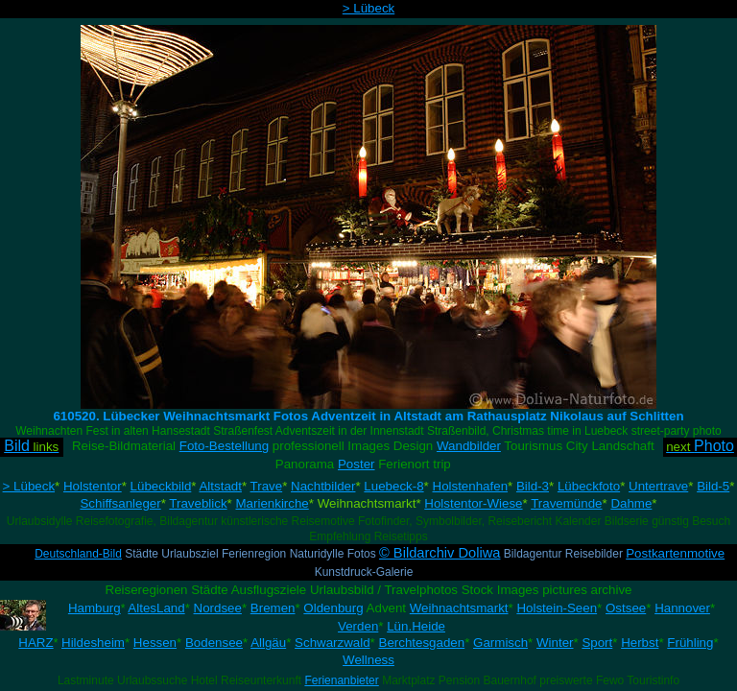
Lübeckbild (161, 486)
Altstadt (220, 486)
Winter (555, 642)
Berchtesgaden (422, 642)
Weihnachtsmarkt (459, 608)
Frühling (690, 642)
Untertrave (658, 486)
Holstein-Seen (556, 608)
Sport (597, 642)
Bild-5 (713, 486)
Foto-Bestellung (224, 446)
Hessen (155, 642)
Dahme (631, 503)
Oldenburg (333, 608)
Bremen (273, 608)
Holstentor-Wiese (473, 503)
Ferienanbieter (341, 680)
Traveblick (197, 503)
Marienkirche (271, 503)
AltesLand (156, 608)
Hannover (682, 608)
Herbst (639, 642)
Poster (356, 464)
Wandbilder (469, 446)
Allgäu (268, 642)
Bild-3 (532, 486)
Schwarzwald (332, 642)
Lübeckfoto (589, 486)
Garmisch (500, 642)
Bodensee (214, 642)
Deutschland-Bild (78, 553)
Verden (358, 626)
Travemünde (566, 503)
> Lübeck (368, 8)
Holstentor (92, 486)
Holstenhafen (471, 486)
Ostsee (626, 608)
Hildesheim (93, 642)
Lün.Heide (416, 626)
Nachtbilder (323, 486)
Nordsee (218, 608)
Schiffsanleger (120, 503)
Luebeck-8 (393, 486)
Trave (266, 486)
